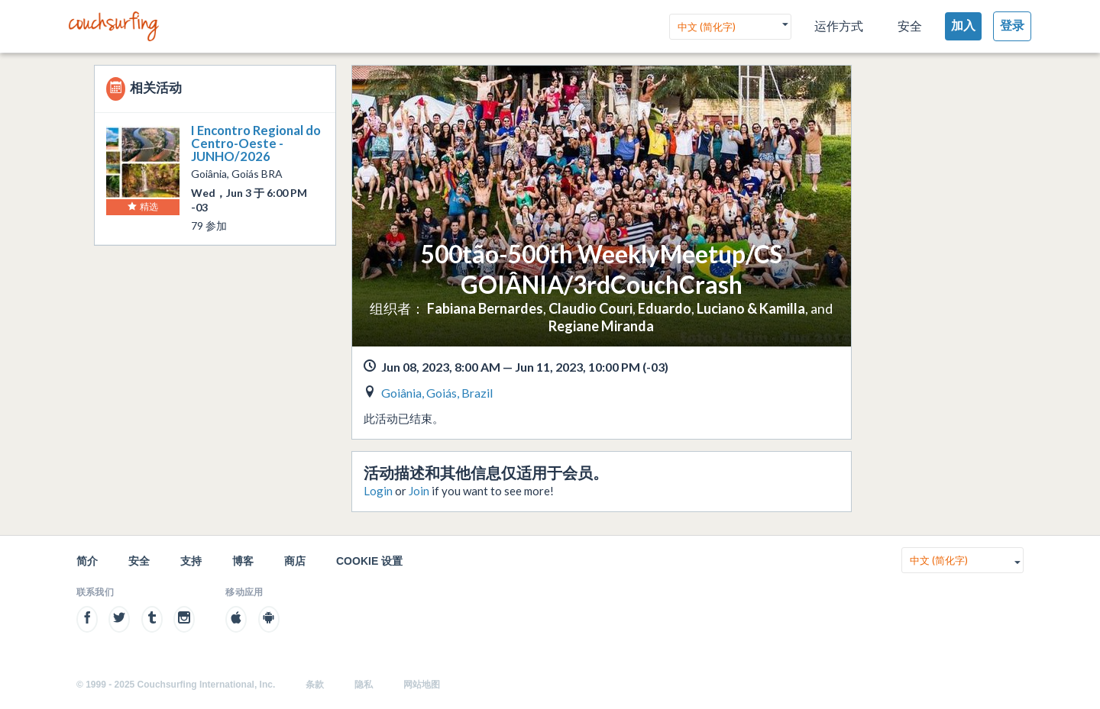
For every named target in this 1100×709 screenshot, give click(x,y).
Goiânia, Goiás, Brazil (437, 392)
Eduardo (664, 308)
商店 (295, 561)
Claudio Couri (590, 308)
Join (419, 491)
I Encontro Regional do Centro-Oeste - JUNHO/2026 (256, 143)
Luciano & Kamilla (751, 308)
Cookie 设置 (369, 561)
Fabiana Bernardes (485, 308)
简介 (87, 561)
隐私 (363, 684)
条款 (315, 684)
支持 (191, 561)
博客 (243, 561)
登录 (1012, 25)
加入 (963, 25)
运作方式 (838, 26)
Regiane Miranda (601, 325)
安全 (910, 26)
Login (378, 491)
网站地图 (421, 684)
